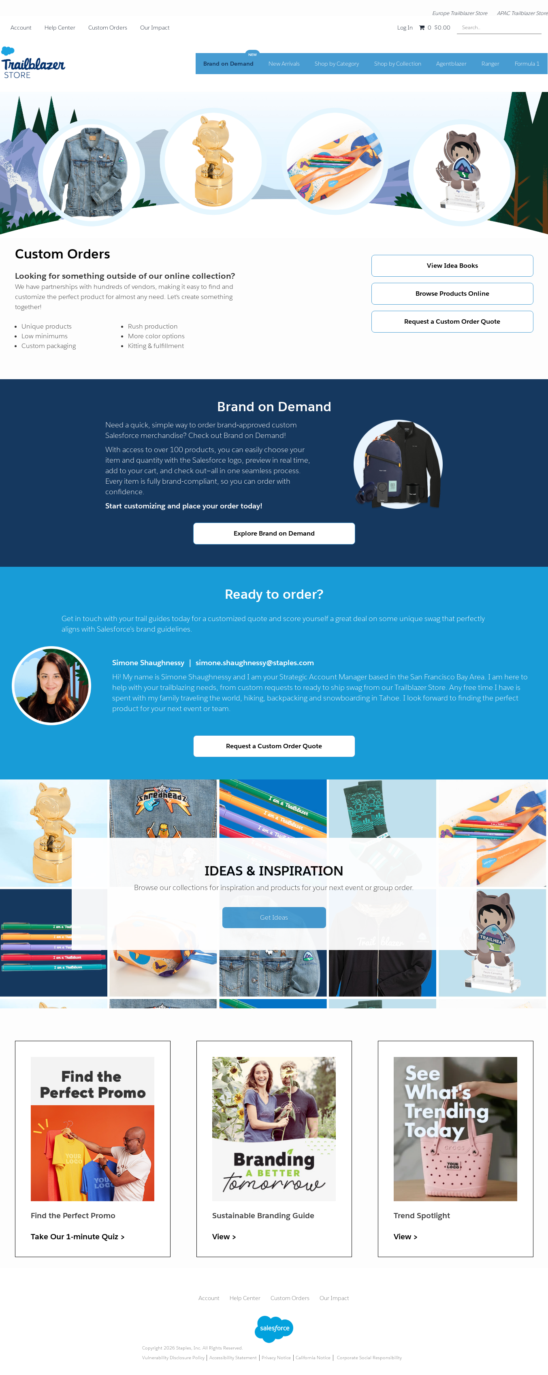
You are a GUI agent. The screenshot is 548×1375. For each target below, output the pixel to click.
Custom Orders (107, 27)
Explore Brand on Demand (274, 533)
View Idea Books (452, 265)
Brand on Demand (234, 66)
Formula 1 (528, 66)
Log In (405, 27)
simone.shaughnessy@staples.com (255, 662)
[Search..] (499, 27)
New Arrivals (288, 66)
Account (21, 27)
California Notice (313, 1358)
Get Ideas (274, 917)
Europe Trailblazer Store (459, 13)
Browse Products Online (452, 293)
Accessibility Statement (233, 1358)
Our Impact (155, 27)
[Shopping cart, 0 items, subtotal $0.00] (434, 27)
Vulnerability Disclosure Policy (173, 1358)
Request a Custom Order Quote (452, 321)
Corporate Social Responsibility (369, 1358)
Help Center (60, 27)
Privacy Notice (276, 1358)
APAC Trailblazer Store (522, 13)
